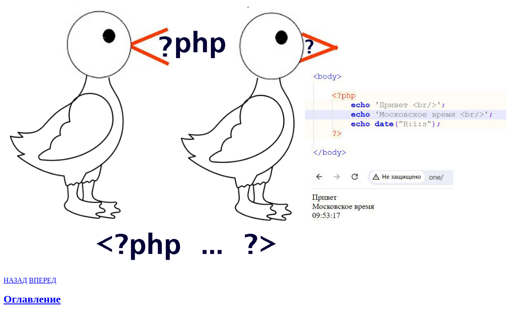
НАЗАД (15, 280)
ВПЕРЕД (42, 280)
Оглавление (32, 299)
